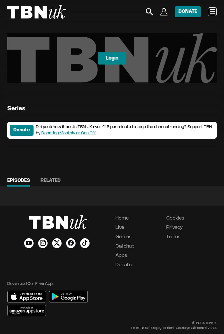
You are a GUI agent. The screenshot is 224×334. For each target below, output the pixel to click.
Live (120, 227)
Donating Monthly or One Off (68, 133)
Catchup (125, 246)
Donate (21, 130)
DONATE (187, 11)
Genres (124, 237)
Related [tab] (51, 180)
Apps (121, 255)
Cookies (175, 218)
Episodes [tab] (18, 180)
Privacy (174, 227)
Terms (173, 237)
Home (122, 218)
